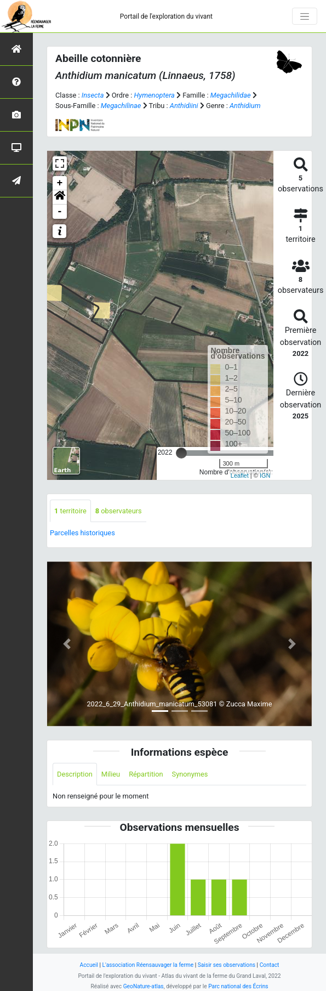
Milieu (110, 774)
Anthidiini (184, 105)
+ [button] (60, 183)
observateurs (118, 511)
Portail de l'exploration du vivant (166, 16)
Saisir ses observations (226, 965)
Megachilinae (121, 105)
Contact (269, 965)
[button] (60, 197)
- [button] (60, 211)
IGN (265, 475)
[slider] (181, 453)
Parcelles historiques (82, 533)
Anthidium (245, 105)
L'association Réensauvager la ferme (148, 965)
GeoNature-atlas (143, 986)
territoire (70, 511)
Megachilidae (230, 95)
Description (75, 774)
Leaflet (240, 475)
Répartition (146, 774)
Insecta (93, 95)
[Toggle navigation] (304, 16)
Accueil (89, 965)
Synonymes (190, 774)
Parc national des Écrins (238, 986)
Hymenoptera (154, 95)
